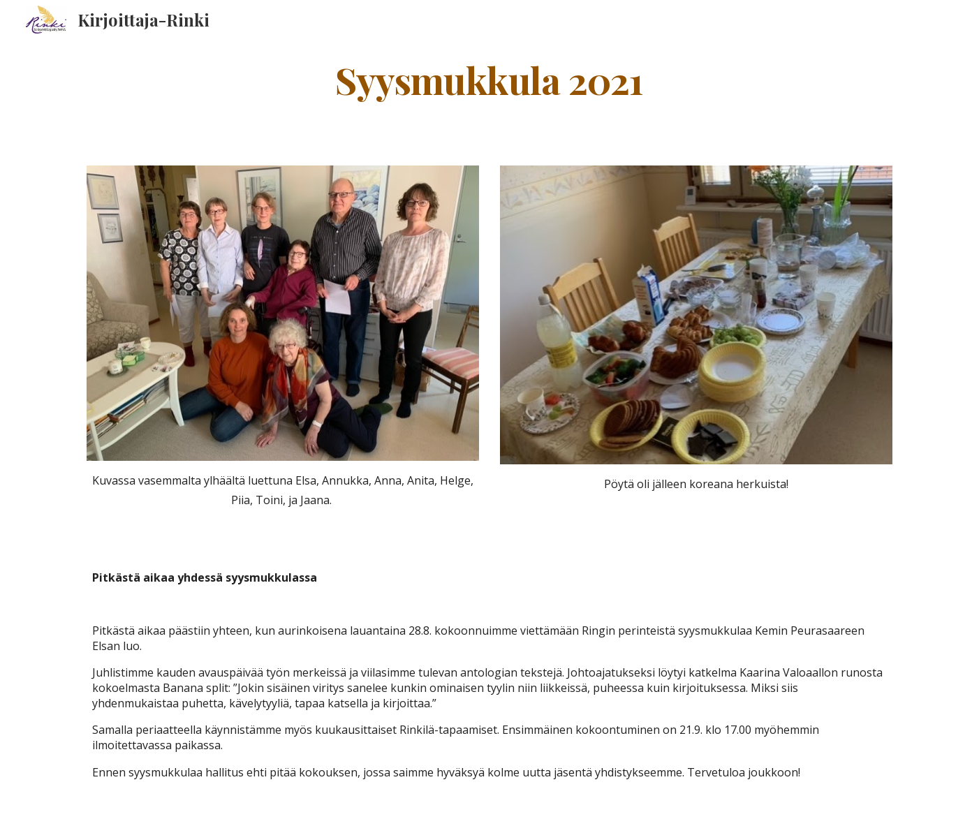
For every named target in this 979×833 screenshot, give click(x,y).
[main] (489, 79)
